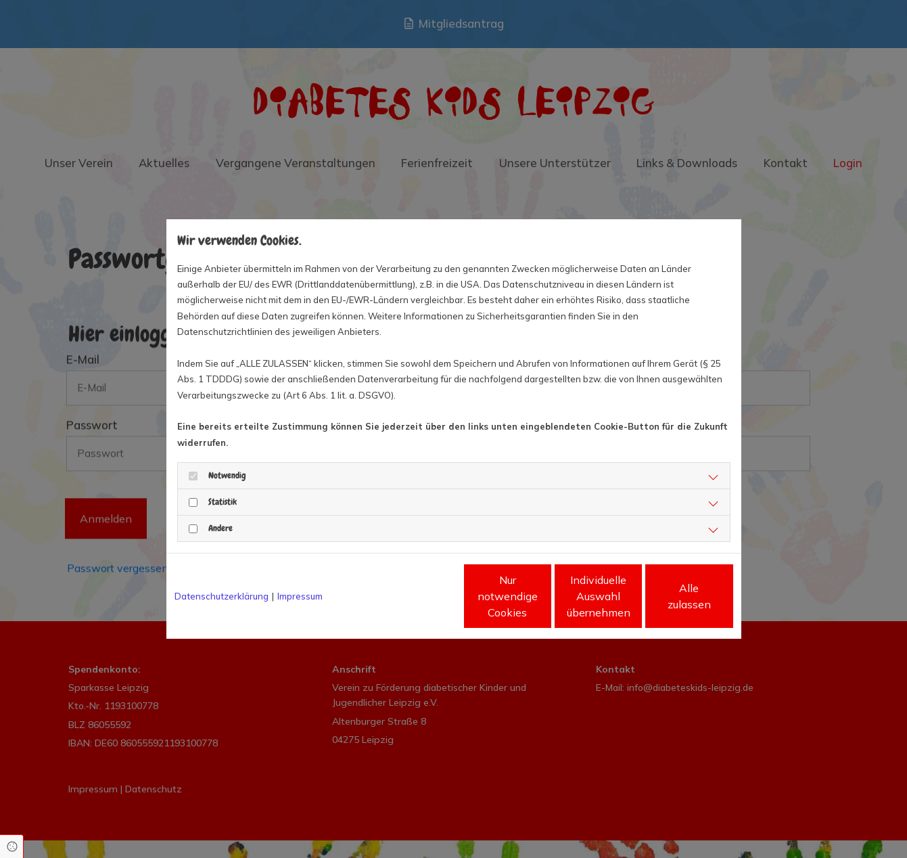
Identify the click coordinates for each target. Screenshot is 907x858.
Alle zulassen (670, 596)
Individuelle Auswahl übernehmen (542, 596)
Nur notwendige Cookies (413, 596)
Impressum (300, 596)
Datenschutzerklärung (222, 596)
